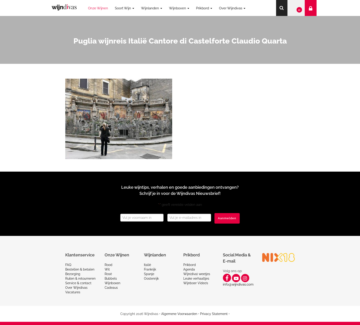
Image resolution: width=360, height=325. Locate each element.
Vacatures (72, 292)
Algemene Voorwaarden (179, 314)
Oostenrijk (151, 278)
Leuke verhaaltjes (196, 278)
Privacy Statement (214, 314)
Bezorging (72, 274)
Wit (107, 269)
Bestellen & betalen (79, 269)
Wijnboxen (112, 283)
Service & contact (78, 283)
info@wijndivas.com (238, 284)
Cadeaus (111, 287)
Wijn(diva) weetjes (196, 274)
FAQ (68, 265)
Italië (147, 265)
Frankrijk (150, 269)
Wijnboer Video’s (195, 283)
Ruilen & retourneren (80, 278)
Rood (108, 265)
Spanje (149, 274)
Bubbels (111, 278)
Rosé (108, 274)
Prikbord (189, 265)
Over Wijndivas (76, 287)
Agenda (189, 269)
